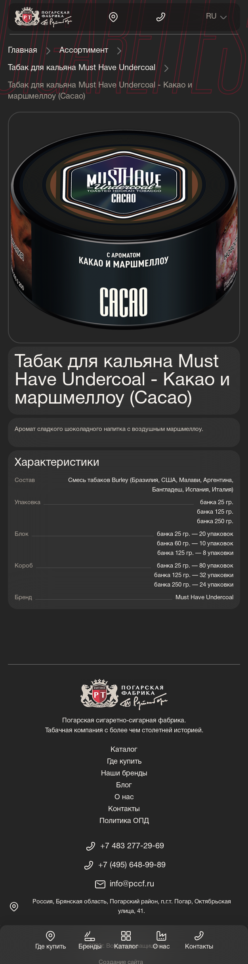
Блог (124, 785)
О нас (124, 797)
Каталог (124, 750)
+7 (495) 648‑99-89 (132, 865)
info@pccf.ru (132, 884)
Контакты (124, 809)
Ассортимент (83, 50)
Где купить (124, 761)
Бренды (89, 940)
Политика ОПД (124, 821)
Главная (22, 50)
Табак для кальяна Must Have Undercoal (81, 68)
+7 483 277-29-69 (132, 846)
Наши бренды (124, 773)
